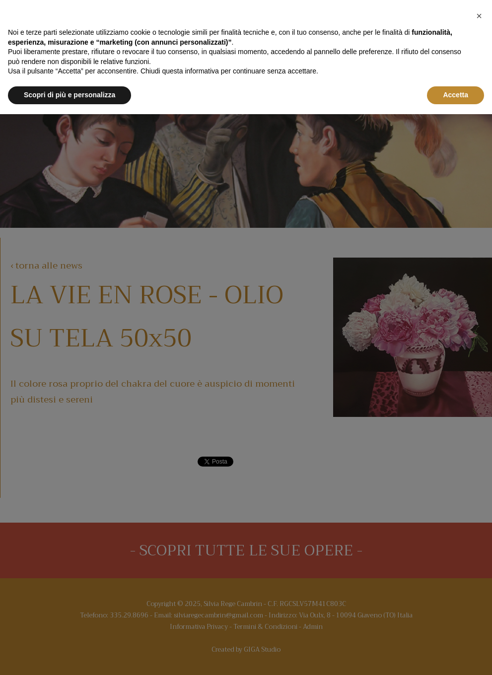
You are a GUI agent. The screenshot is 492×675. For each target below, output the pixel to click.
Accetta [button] (455, 95)
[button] (479, 16)
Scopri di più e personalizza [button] (69, 95)
